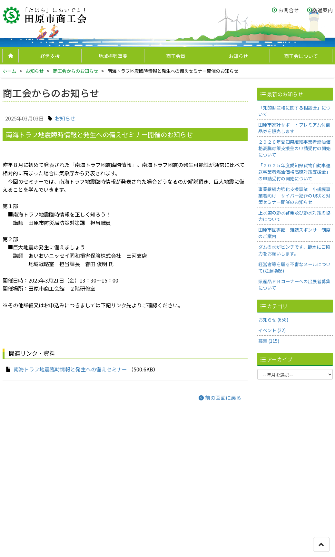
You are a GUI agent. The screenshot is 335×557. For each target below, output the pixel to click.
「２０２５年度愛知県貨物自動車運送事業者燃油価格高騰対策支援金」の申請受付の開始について (294, 171)
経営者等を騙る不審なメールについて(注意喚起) (294, 267)
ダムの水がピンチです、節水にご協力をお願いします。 (294, 250)
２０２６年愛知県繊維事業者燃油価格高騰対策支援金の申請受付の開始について (294, 148)
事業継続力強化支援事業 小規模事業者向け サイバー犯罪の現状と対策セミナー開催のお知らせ (294, 195)
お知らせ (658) (273, 319)
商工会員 (175, 56)
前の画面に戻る (220, 397)
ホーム (9, 70)
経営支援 (50, 56)
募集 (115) (268, 341)
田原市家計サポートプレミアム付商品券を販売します (294, 127)
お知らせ (238, 56)
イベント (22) (272, 330)
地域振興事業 (112, 56)
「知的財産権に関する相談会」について (294, 110)
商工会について (301, 56)
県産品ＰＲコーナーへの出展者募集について (294, 284)
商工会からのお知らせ (75, 70)
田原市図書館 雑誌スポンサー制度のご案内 (294, 232)
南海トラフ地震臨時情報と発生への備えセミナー (70, 369)
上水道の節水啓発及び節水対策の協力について (294, 215)
